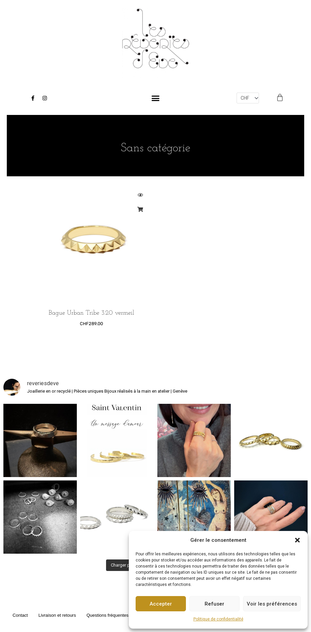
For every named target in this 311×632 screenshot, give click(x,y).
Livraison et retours (57, 613)
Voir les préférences (272, 604)
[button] (297, 540)
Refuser (214, 604)
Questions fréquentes (107, 613)
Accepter (161, 604)
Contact (20, 613)
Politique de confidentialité (218, 619)
